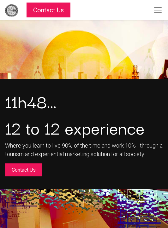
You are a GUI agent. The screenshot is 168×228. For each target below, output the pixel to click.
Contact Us (48, 10)
